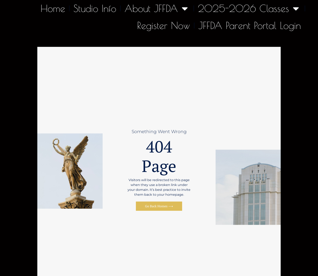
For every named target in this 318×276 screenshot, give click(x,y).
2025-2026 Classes (249, 8)
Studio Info (94, 8)
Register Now (163, 25)
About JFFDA (157, 8)
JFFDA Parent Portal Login (249, 25)
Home (53, 8)
